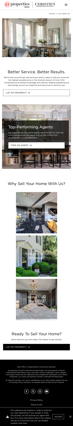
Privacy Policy (36, 400)
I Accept (58, 417)
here (25, 423)
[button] (70, 417)
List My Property (18, 93)
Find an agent (21, 145)
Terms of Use (36, 405)
